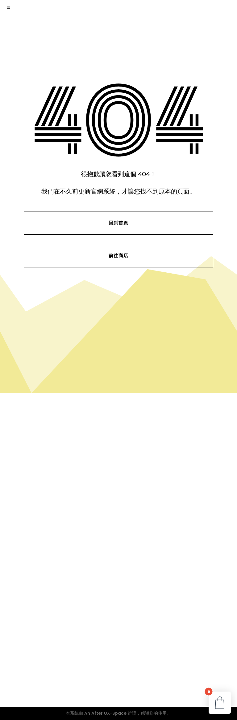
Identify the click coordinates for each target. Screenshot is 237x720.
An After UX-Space (105, 713)
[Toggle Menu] (8, 7)
